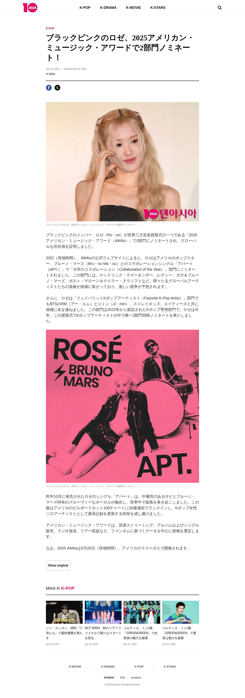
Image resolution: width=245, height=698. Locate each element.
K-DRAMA (108, 8)
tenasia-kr (136, 677)
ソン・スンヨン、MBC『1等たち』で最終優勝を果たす (64, 633)
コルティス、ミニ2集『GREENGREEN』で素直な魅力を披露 (179, 633)
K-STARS (158, 8)
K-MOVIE (133, 8)
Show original (58, 565)
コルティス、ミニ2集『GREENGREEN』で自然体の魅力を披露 (140, 633)
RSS (122, 677)
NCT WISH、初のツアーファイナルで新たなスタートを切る (103, 633)
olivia (52, 73)
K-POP (85, 8)
